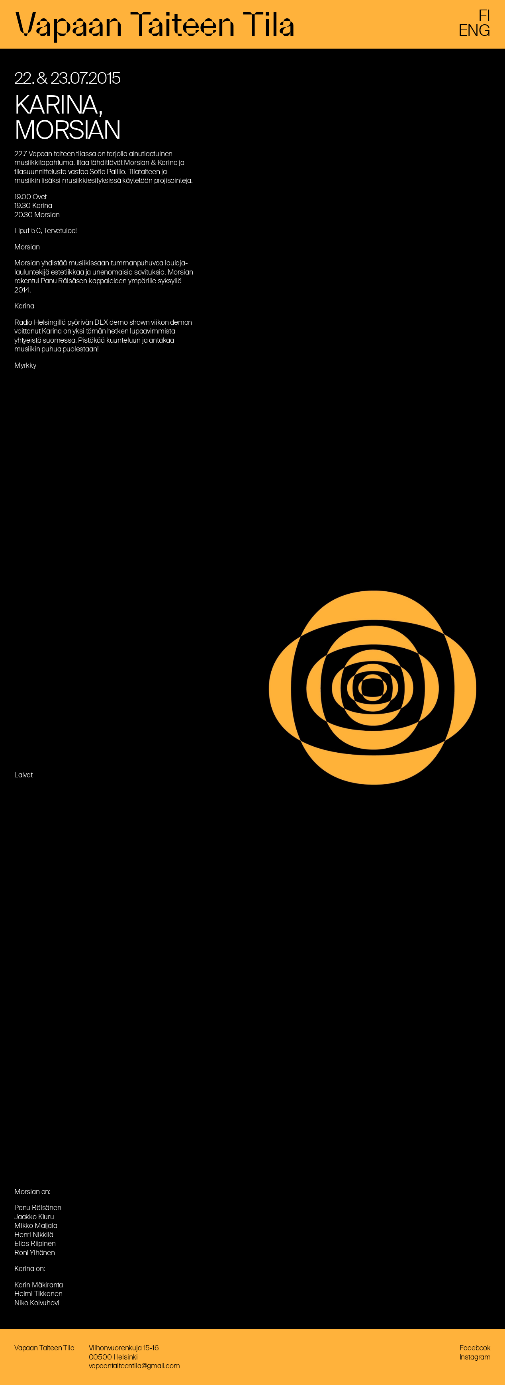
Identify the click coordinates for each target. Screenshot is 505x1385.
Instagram (475, 1357)
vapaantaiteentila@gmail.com (134, 1366)
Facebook (475, 1348)
